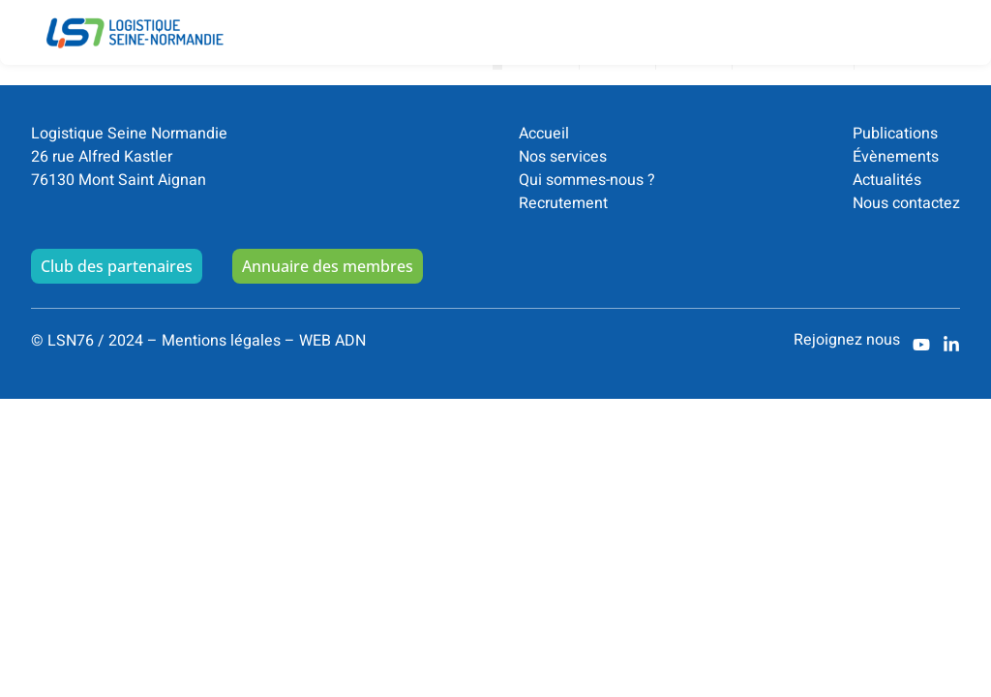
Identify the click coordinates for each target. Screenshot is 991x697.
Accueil (544, 143)
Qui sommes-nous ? (587, 189)
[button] (949, 18)
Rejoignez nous (847, 349)
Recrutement (563, 213)
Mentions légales (221, 350)
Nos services (563, 166)
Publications (895, 143)
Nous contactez (906, 213)
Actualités (887, 189)
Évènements (896, 166)
